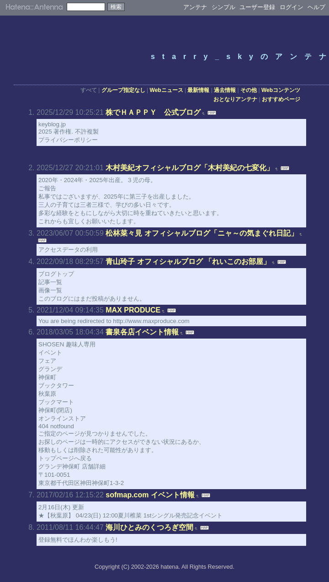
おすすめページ (281, 99)
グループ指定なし (123, 90)
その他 (248, 90)
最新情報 (198, 90)
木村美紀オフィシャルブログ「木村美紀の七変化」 (190, 168)
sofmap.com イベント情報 (150, 495)
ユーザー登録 (257, 7)
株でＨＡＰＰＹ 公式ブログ (153, 112)
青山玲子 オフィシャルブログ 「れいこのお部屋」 (188, 261)
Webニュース (166, 90)
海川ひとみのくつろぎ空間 (149, 527)
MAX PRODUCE (133, 310)
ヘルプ (316, 7)
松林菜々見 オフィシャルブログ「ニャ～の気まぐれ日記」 (201, 233)
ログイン (291, 7)
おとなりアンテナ (235, 99)
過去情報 (225, 90)
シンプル (223, 7)
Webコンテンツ (280, 90)
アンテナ (195, 7)
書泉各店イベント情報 (142, 332)
